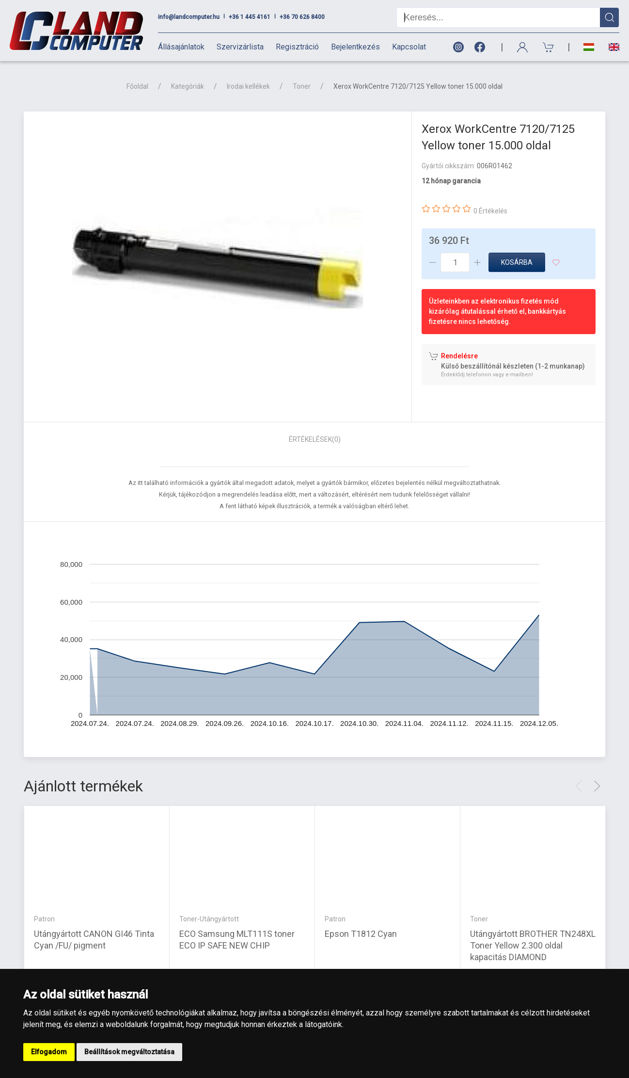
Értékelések (315, 439)
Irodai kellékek (248, 86)
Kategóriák (187, 86)
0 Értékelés (490, 211)
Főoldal (137, 86)
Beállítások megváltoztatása (129, 1052)
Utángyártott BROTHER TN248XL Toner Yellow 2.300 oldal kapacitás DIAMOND (533, 945)
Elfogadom (49, 1052)
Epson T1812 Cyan (361, 934)
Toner (302, 86)
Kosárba (517, 262)
